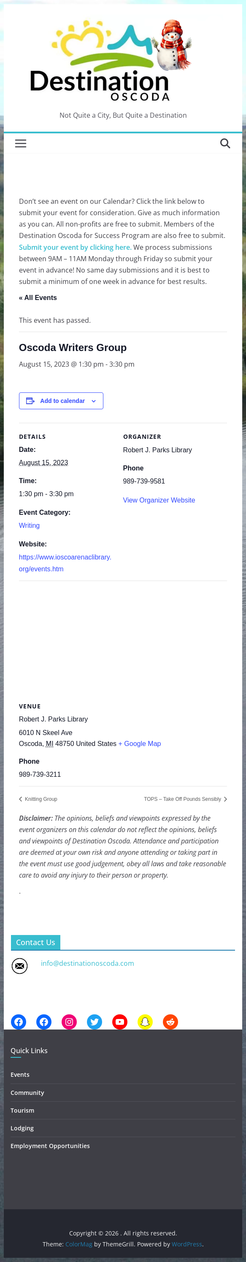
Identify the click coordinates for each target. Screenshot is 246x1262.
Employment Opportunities (50, 1146)
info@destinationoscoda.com (87, 963)
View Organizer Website (159, 500)
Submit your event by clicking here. (75, 247)
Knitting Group (40, 799)
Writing (29, 525)
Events (20, 1074)
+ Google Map (140, 743)
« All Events (38, 297)
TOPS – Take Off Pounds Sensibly (183, 799)
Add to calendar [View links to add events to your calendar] (62, 400)
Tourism (22, 1110)
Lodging (22, 1128)
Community (27, 1093)
